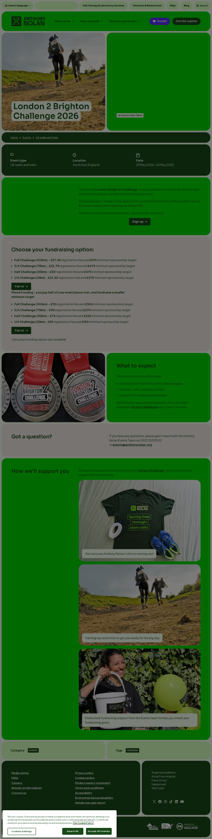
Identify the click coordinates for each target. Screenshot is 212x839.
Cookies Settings (22, 834)
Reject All (72, 833)
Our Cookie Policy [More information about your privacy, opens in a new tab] (83, 825)
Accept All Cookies (99, 833)
